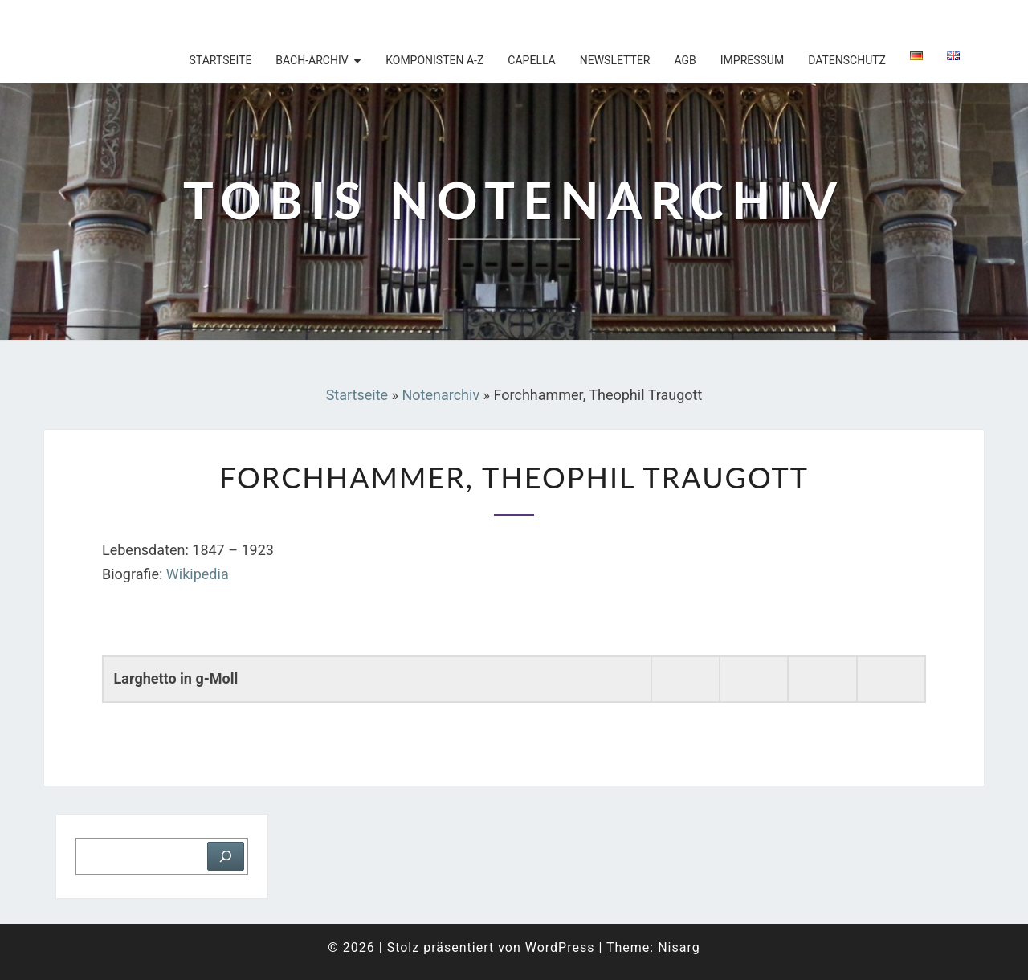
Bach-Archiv (311, 60)
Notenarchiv (440, 394)
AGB (685, 60)
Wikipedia (197, 574)
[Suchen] (225, 856)
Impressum (752, 60)
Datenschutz (847, 60)
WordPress (560, 947)
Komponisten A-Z (434, 60)
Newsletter (615, 60)
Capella (531, 60)
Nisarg (679, 947)
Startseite (221, 60)
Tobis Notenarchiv (148, 20)
